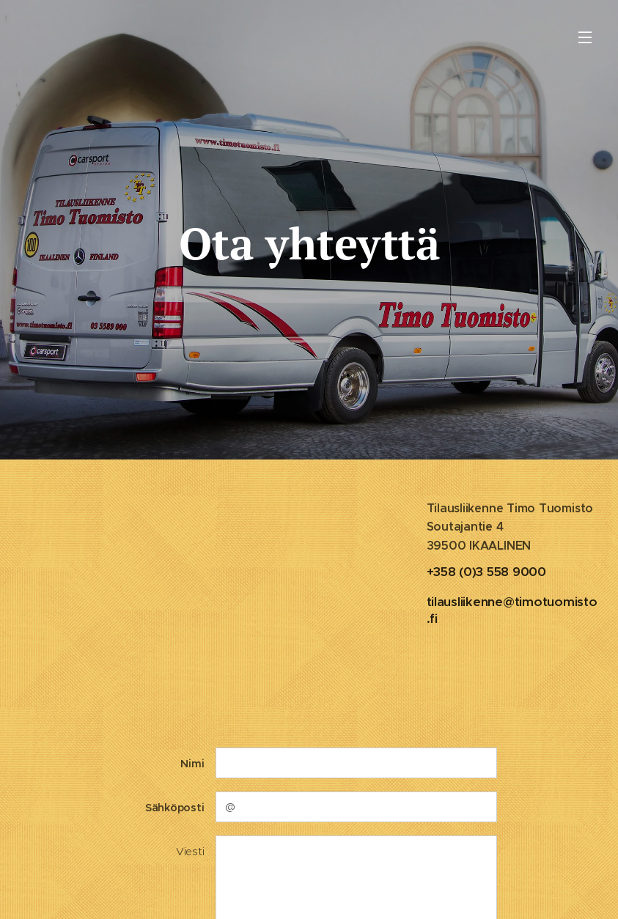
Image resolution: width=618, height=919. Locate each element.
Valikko (585, 37)
